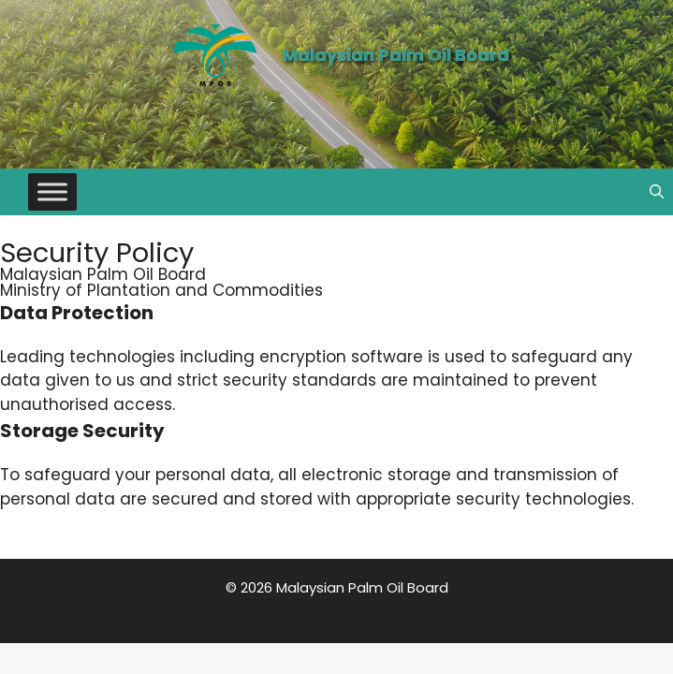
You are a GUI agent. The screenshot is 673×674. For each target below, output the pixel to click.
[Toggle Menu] (52, 191)
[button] (656, 191)
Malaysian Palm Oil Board (396, 54)
